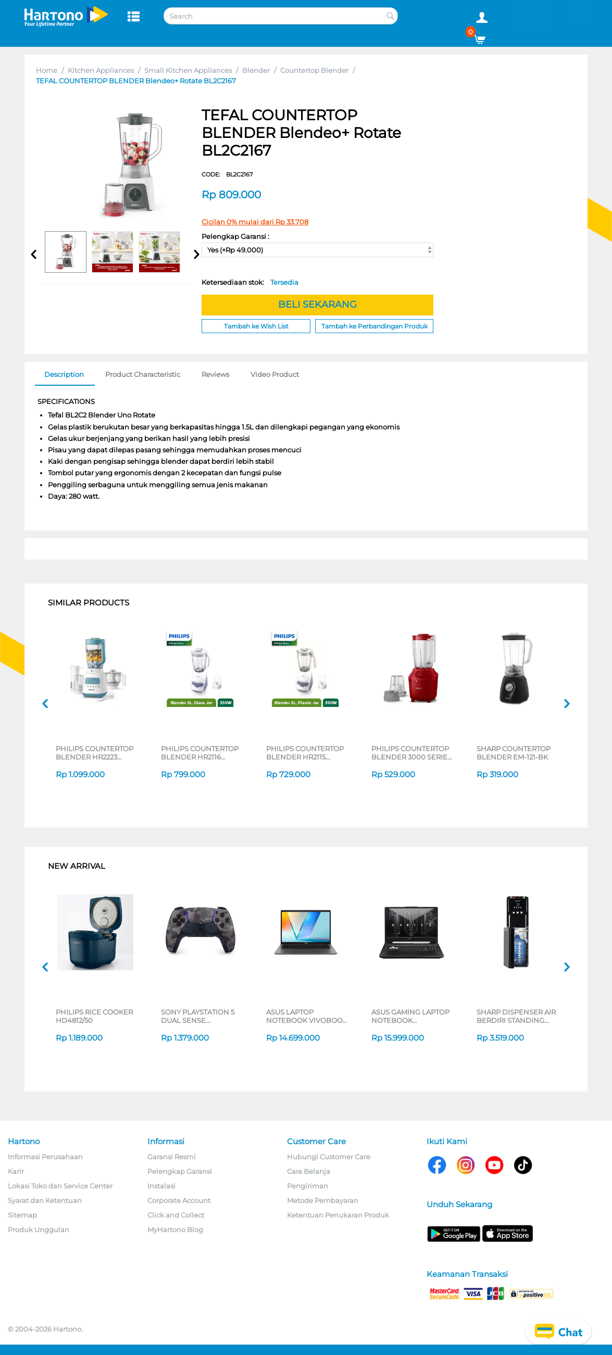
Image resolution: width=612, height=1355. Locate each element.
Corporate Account (178, 1200)
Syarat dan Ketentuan (45, 1200)
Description (64, 374)
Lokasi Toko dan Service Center (60, 1186)
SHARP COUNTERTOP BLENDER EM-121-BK (514, 752)
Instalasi (161, 1186)
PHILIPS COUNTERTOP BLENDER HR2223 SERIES (94, 752)
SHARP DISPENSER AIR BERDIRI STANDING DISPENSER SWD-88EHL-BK (516, 1016)
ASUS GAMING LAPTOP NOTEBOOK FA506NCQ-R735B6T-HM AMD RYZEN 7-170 (410, 1016)
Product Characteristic (142, 374)
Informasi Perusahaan (45, 1157)
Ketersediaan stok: (250, 282)
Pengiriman (307, 1186)
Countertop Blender (314, 70)
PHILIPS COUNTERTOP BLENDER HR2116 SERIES (200, 752)
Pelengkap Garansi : (235, 236)
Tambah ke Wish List (256, 326)
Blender (256, 70)
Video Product (275, 374)
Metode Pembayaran (322, 1200)
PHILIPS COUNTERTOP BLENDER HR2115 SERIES (305, 752)
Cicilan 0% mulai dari (255, 222)
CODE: (227, 174)
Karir (16, 1171)
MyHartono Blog (175, 1229)
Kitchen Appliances (101, 70)
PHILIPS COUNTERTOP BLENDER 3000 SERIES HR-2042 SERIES (411, 752)
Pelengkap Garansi (179, 1171)
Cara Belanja (308, 1171)
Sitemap (22, 1215)
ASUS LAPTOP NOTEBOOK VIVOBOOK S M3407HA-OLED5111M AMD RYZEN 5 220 (306, 1016)
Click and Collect (175, 1215)
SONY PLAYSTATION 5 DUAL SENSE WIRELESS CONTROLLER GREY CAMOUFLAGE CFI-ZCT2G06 (197, 1016)
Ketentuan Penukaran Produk (338, 1215)
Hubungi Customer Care (328, 1157)
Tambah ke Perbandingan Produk (374, 326)
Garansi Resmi (171, 1157)
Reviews (215, 374)
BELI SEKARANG (317, 304)
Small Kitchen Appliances (188, 70)
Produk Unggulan (38, 1229)
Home (46, 70)
